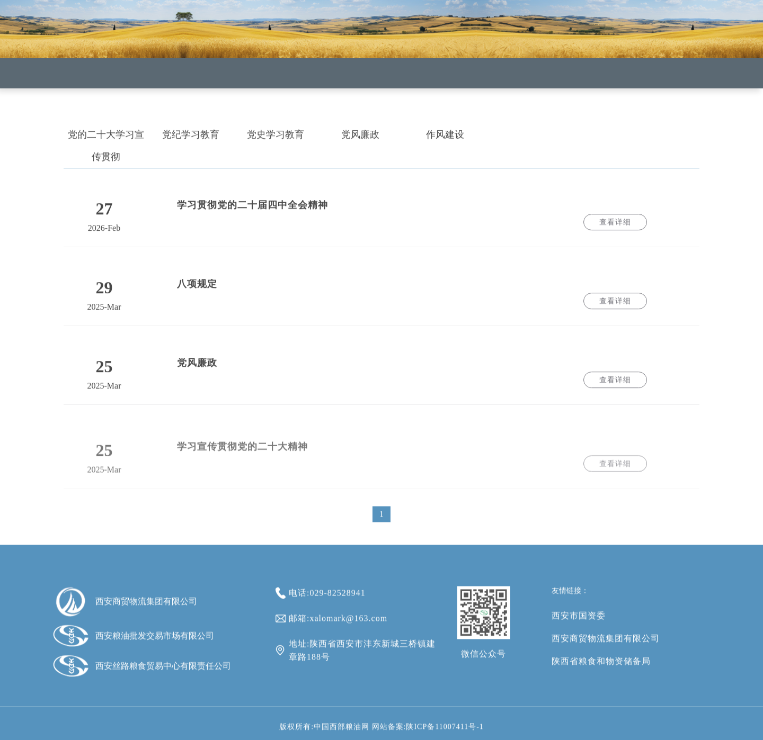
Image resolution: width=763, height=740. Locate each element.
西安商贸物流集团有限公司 (606, 648)
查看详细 (615, 227)
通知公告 (458, 90)
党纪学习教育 (190, 139)
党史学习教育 (275, 139)
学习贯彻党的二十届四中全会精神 (252, 209)
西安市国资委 (579, 625)
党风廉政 (360, 139)
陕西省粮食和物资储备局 (601, 670)
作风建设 (445, 139)
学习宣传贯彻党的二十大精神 (242, 456)
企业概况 (248, 82)
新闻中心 (318, 84)
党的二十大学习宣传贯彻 (106, 150)
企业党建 (388, 87)
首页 (178, 80)
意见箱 (528, 92)
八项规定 (197, 288)
